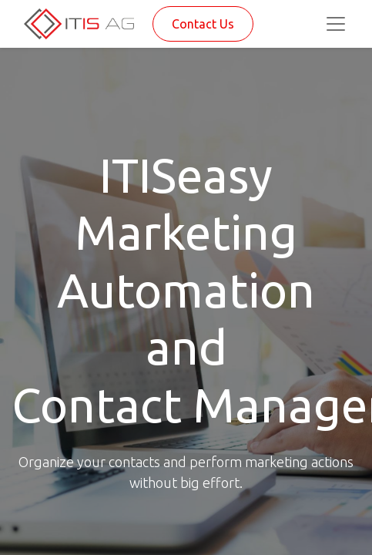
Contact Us (203, 24)
